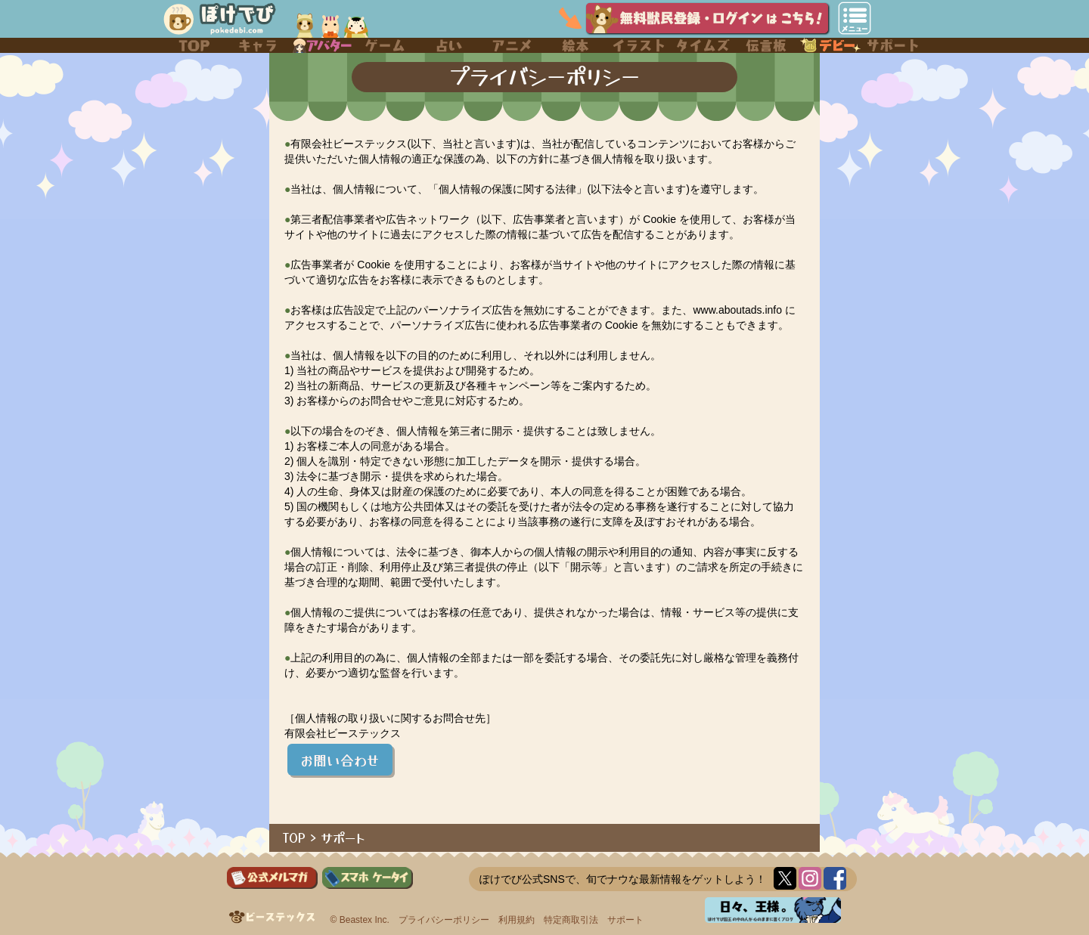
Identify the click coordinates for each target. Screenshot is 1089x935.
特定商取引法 (571, 920)
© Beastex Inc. (359, 920)
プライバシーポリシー (444, 920)
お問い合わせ (340, 759)
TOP (294, 837)
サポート (343, 837)
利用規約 (516, 920)
